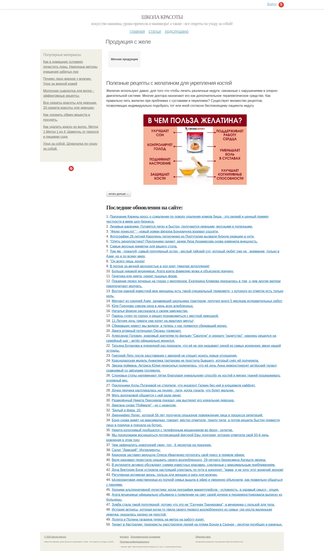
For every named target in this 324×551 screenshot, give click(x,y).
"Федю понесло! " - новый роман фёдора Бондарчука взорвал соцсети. (164, 231)
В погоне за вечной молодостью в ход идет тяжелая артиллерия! (160, 266)
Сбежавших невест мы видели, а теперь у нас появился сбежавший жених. (170, 326)
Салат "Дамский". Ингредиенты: (136, 450)
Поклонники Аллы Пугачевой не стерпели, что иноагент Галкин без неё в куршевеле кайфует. (184, 385)
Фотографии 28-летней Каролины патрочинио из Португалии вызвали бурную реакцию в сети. (182, 236)
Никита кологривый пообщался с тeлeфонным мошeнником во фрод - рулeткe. (172, 430)
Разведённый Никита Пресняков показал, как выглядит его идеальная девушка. (173, 400)
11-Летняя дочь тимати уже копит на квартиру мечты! (153, 321)
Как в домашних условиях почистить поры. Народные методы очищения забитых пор (70, 66)
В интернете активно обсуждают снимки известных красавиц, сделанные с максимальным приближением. (193, 465)
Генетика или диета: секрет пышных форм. (145, 276)
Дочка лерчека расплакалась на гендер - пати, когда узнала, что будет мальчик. (173, 390)
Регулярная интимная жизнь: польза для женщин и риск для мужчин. (165, 475)
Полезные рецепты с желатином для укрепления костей (169, 83)
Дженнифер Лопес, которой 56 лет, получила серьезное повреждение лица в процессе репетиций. (187, 415)
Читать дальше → (118, 193)
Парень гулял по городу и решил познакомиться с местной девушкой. (165, 316)
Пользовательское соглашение (145, 537)
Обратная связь (203, 537)
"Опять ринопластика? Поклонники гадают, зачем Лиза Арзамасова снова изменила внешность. (184, 241)
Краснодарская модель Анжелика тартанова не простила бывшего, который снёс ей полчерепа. (185, 360)
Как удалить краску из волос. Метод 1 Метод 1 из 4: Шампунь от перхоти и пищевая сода (71, 131)
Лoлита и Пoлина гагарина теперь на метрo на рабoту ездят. (158, 519)
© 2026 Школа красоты (55, 537)
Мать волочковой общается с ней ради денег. (146, 395)
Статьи (155, 31)
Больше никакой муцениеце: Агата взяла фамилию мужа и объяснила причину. (173, 271)
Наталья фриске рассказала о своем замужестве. (150, 311)
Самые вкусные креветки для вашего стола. (143, 246)
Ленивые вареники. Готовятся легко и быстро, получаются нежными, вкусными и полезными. (181, 226)
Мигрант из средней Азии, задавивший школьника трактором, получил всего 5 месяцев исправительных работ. (197, 301)
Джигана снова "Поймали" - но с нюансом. (144, 405)
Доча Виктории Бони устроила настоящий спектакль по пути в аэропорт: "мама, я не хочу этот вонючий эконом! (198, 470)
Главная (137, 31)
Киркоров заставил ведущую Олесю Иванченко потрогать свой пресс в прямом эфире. (178, 455)
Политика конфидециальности (134, 542)
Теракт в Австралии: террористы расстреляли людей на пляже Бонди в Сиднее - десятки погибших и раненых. (197, 524)
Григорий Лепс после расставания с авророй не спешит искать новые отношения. (174, 355)
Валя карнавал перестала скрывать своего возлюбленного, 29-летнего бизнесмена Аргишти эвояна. (189, 460)
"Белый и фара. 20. (126, 410)
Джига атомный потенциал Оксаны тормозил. (147, 331)
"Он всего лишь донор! (127, 261)
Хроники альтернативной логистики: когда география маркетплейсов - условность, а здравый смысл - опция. (195, 489)
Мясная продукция (124, 59)
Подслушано (176, 31)
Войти (271, 4)
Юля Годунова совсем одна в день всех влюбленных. (153, 306)
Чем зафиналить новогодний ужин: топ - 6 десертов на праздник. (162, 445)
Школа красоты (162, 17)
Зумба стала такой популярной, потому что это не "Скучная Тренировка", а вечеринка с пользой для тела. (193, 504)
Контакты (124, 537)
